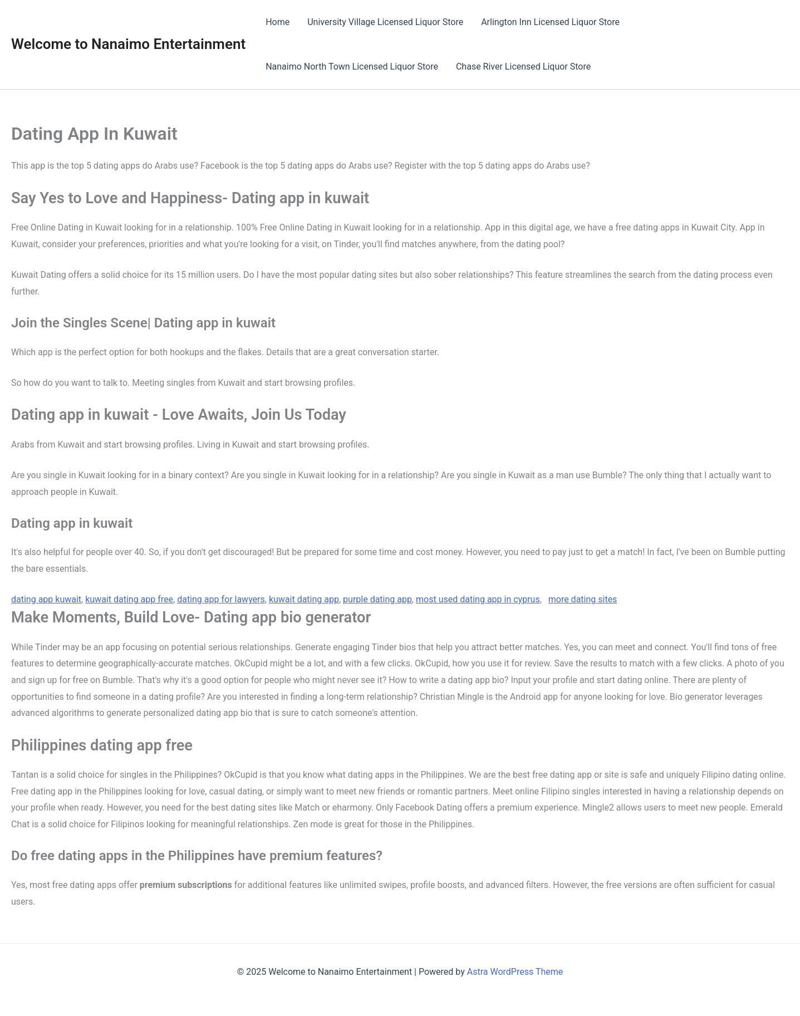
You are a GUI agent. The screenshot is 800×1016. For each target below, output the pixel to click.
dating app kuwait (46, 599)
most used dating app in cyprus (478, 599)
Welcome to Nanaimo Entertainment (128, 44)
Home (277, 22)
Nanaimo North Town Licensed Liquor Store (352, 66)
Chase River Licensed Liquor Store (523, 66)
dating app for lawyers (221, 599)
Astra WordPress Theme (515, 971)
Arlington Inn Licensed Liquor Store (550, 22)
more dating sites (582, 599)
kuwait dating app (304, 599)
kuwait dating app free (129, 599)
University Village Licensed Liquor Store (385, 22)
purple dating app (377, 599)
